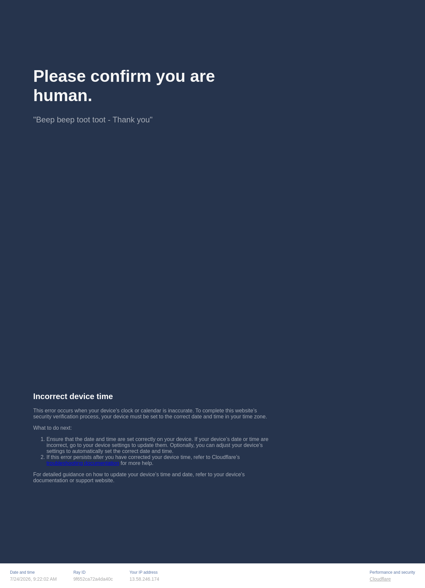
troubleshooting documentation (82, 463)
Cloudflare (380, 579)
